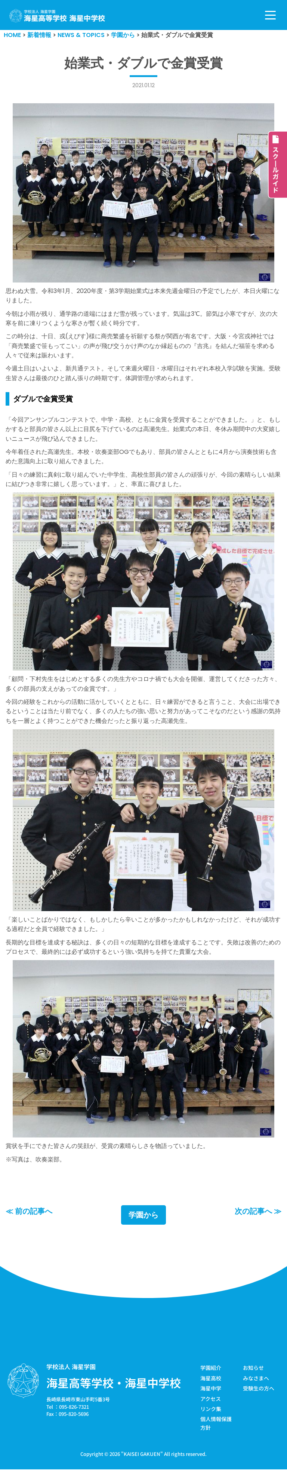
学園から (143, 1218)
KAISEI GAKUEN (142, 1456)
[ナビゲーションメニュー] (270, 15)
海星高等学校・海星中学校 (113, 1385)
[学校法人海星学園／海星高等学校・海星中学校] (57, 16)
